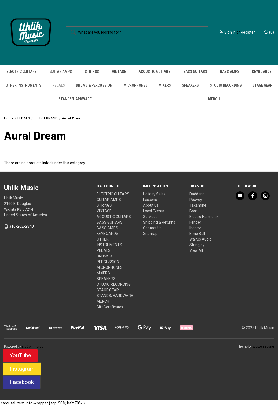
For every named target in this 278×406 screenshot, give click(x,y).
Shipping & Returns (159, 222)
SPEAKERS (190, 85)
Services (150, 216)
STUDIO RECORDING (226, 85)
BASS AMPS (229, 71)
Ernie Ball (197, 233)
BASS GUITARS (195, 71)
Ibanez (195, 228)
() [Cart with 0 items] (269, 32)
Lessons (150, 199)
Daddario (197, 194)
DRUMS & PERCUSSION (94, 85)
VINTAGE (119, 71)
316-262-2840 (21, 226)
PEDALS (58, 85)
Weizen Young (263, 346)
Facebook (22, 382)
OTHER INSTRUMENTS (23, 85)
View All (196, 250)
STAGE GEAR (262, 85)
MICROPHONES (135, 85)
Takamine (197, 205)
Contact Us (152, 228)
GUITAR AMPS (60, 71)
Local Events (153, 211)
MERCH (214, 99)
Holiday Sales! (154, 194)
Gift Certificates (110, 307)
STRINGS (92, 71)
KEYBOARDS (262, 71)
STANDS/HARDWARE (75, 99)
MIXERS (165, 85)
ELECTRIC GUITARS (21, 71)
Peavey (195, 199)
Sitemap (150, 233)
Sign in (230, 32)
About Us (151, 205)
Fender (195, 222)
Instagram (22, 369)
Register (248, 32)
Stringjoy (196, 245)
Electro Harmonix (203, 216)
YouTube (20, 355)
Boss (193, 211)
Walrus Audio (200, 239)
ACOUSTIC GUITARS (154, 71)
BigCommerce (32, 346)
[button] (20, 355)
